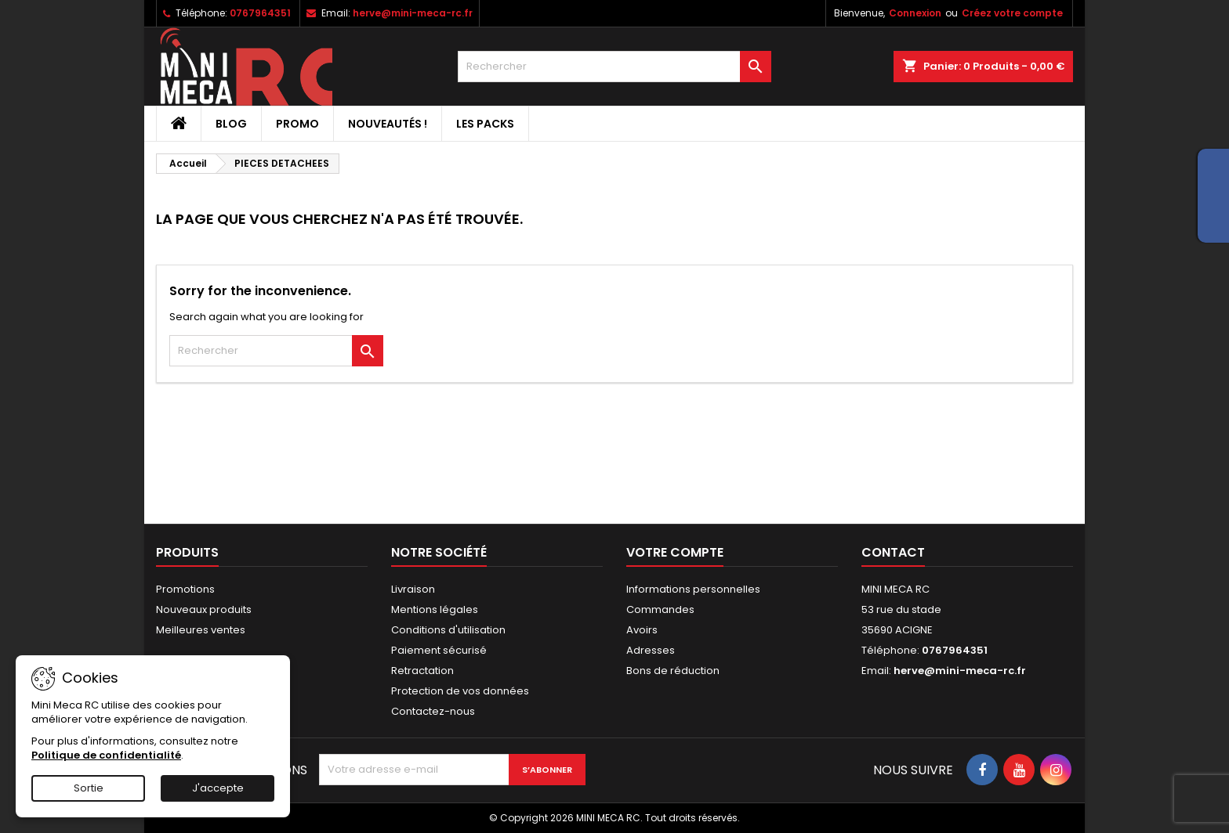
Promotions (185, 589)
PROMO (297, 124)
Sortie (88, 788)
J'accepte (218, 788)
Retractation (422, 670)
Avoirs (642, 629)
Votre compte (674, 552)
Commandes (660, 609)
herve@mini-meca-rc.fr (413, 13)
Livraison (413, 589)
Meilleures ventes (200, 629)
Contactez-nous (433, 711)
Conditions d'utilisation (448, 629)
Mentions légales (434, 609)
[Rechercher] (614, 66)
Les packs (485, 124)
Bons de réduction (673, 670)
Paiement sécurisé (439, 650)
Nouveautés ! (387, 124)
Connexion (915, 13)
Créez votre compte (1012, 13)
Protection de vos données (460, 690)
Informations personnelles (693, 589)
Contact (893, 552)
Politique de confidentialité (106, 755)
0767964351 (260, 13)
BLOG (231, 124)
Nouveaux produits (204, 609)
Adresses (650, 650)
